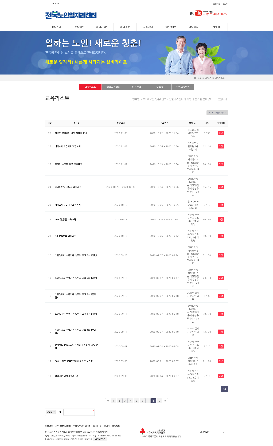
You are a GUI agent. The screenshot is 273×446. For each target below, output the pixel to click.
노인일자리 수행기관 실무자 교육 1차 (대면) (76, 313)
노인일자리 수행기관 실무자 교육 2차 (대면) (76, 278)
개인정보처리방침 (63, 426)
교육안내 (148, 26)
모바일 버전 (100, 439)
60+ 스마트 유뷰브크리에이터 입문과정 (74, 361)
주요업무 (79, 26)
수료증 (159, 86)
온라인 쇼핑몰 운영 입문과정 (68, 164)
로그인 (225, 4)
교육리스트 (90, 86)
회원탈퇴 (116, 426)
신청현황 (136, 86)
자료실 (216, 26)
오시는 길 (97, 426)
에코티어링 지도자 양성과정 (68, 187)
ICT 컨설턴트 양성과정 (65, 235)
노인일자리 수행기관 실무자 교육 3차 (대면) (76, 255)
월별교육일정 (113, 86)
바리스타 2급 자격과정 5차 (68, 205)
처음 (107, 400)
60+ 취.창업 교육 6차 (65, 219)
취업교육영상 (182, 86)
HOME (55, 3)
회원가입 (216, 4)
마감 (221, 133)
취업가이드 (102, 26)
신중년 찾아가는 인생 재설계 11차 (71, 133)
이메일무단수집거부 (82, 426)
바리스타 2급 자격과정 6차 (68, 146)
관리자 (107, 426)
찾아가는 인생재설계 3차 (67, 376)
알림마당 (193, 26)
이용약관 (49, 426)
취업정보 (125, 26)
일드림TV (170, 26)
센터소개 (56, 26)
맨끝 (165, 400)
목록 (224, 389)
